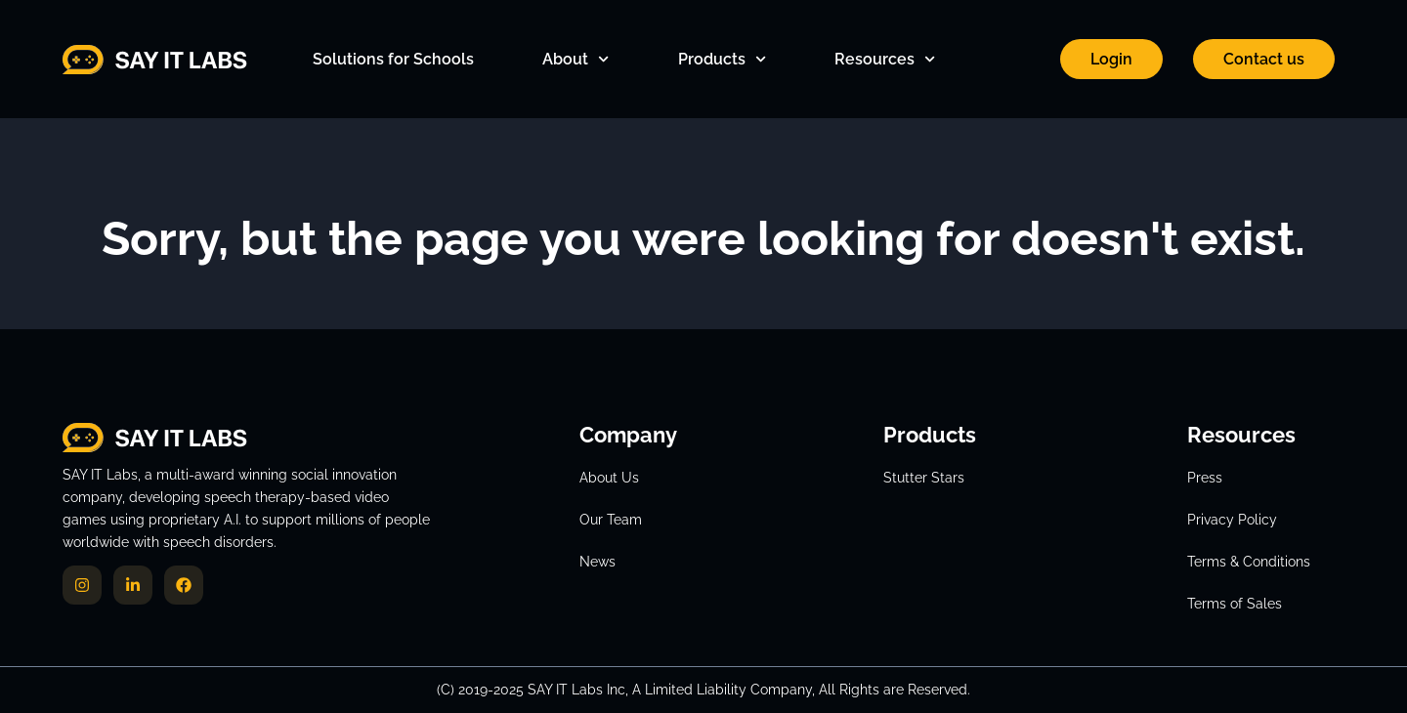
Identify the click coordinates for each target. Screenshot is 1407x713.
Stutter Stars (923, 477)
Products (722, 59)
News (597, 561)
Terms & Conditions (1248, 561)
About (575, 59)
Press (1204, 477)
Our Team (610, 519)
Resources (884, 59)
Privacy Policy (1232, 519)
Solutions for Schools (393, 59)
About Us (609, 477)
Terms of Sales (1234, 603)
